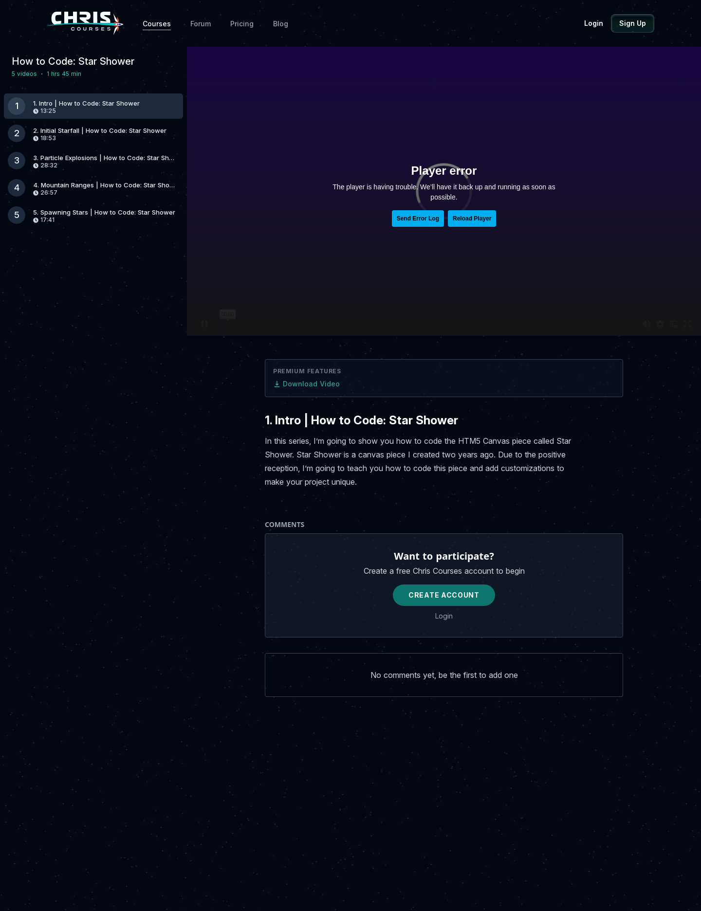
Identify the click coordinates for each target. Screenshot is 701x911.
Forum (200, 23)
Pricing (242, 23)
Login (593, 23)
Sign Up (632, 23)
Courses (157, 23)
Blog (280, 23)
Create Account (444, 595)
